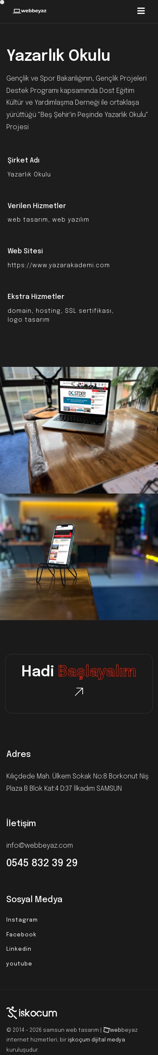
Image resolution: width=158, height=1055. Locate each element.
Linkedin (19, 949)
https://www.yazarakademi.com (59, 265)
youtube (19, 964)
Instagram (22, 920)
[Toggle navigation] (141, 11)
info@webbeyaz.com (39, 845)
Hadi (79, 672)
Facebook (21, 935)
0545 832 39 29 (42, 863)
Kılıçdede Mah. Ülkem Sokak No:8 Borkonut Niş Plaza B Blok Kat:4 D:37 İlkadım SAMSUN (77, 782)
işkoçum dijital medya (96, 1040)
